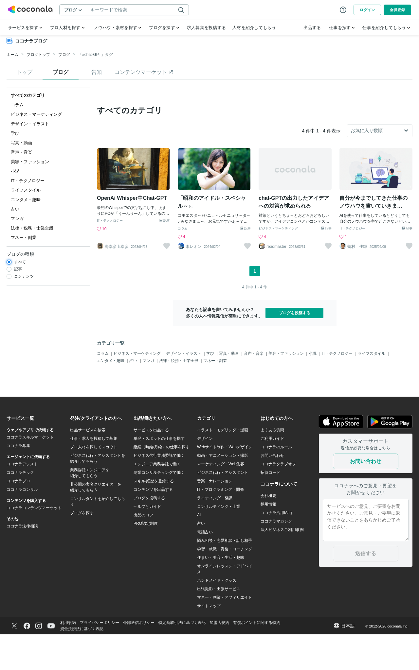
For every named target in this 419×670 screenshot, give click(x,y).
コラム (183, 264)
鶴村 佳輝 (357, 282)
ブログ (64, 54)
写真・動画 (229, 389)
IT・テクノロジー (110, 256)
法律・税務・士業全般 (179, 396)
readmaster (276, 282)
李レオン (193, 282)
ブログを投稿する (294, 348)
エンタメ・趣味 (111, 396)
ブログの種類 (20, 254)
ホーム (12, 54)
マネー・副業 (215, 396)
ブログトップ (38, 54)
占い (133, 396)
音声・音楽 (254, 389)
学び (210, 389)
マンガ (148, 396)
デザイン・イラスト (184, 389)
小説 (313, 389)
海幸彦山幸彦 (116, 282)
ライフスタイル (372, 389)
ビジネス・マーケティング (278, 264)
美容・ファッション (286, 389)
